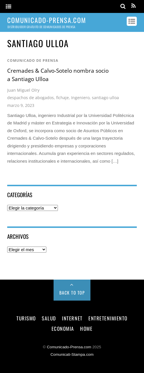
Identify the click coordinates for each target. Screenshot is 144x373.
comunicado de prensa (32, 60)
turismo (26, 318)
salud (49, 318)
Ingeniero (80, 97)
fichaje (62, 97)
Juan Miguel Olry (23, 90)
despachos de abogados (30, 97)
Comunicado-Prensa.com (69, 347)
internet (72, 318)
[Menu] (8, 7)
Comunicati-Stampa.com (72, 354)
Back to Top (72, 292)
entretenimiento (108, 318)
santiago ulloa (105, 97)
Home (86, 328)
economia (63, 328)
